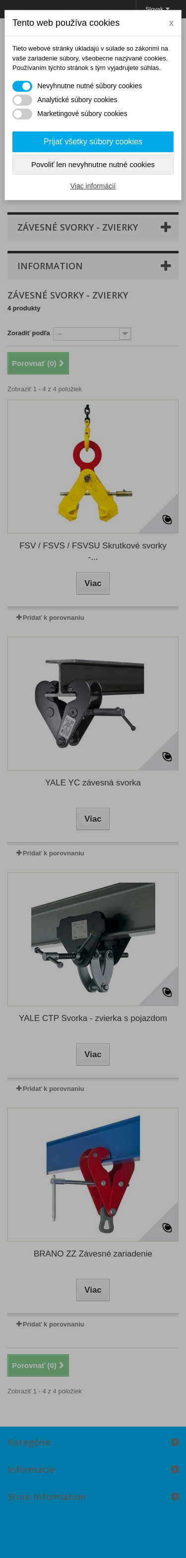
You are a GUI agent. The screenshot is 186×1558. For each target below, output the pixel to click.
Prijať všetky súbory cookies (93, 141)
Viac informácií (93, 186)
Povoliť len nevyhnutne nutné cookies (93, 164)
